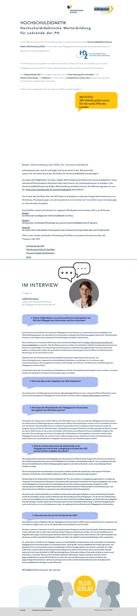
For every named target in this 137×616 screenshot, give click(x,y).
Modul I (25, 213)
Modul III (26, 227)
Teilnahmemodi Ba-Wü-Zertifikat (40, 249)
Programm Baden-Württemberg (40, 253)
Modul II (25, 220)
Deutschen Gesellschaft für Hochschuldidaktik (48, 189)
